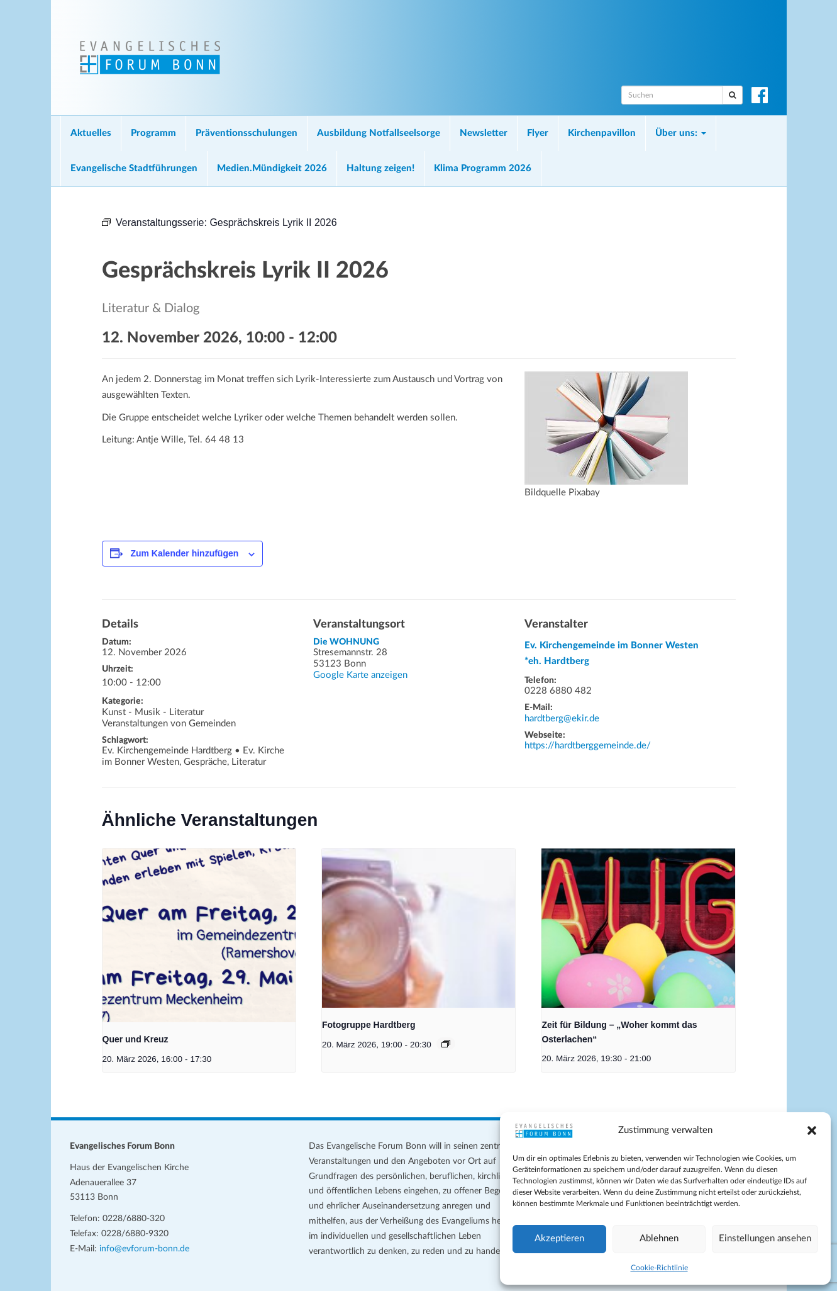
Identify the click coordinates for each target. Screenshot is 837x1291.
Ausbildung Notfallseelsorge (378, 133)
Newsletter (483, 133)
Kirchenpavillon (602, 133)
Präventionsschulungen (246, 133)
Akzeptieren (559, 1238)
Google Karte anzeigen (360, 675)
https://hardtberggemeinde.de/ (587, 745)
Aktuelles (90, 133)
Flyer (537, 133)
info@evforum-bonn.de (144, 1248)
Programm (153, 133)
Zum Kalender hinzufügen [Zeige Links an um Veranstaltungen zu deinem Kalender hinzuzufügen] (184, 553)
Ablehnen (659, 1238)
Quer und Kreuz (136, 1039)
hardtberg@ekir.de (561, 718)
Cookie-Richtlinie (659, 1267)
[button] (812, 1130)
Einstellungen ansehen (765, 1238)
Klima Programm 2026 (482, 168)
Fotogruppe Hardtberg (369, 1025)
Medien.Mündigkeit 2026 (272, 168)
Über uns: (680, 133)
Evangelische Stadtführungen (133, 168)
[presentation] (199, 935)
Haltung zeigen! (380, 168)
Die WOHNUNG (346, 642)
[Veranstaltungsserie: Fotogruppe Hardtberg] (445, 1043)
